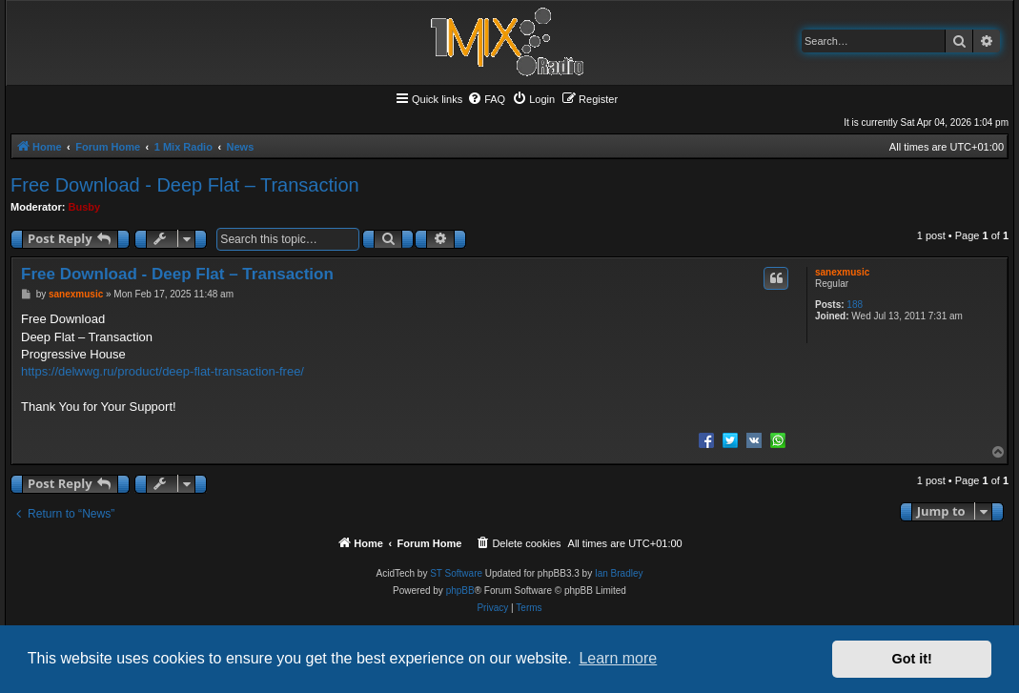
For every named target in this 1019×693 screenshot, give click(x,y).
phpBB (460, 590)
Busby (85, 207)
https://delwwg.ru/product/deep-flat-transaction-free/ (162, 371)
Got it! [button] (912, 658)
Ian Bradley (619, 573)
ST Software (456, 573)
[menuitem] (486, 99)
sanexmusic (842, 272)
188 (854, 304)
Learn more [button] (618, 658)
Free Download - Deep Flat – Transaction (184, 184)
